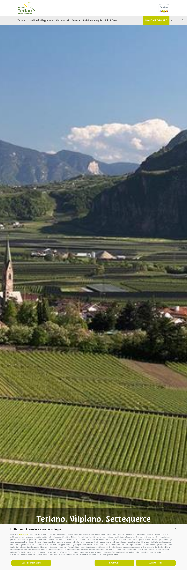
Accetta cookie (155, 563)
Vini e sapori (62, 20)
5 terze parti (23, 534)
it (172, 20)
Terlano (21, 20)
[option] (93, 289)
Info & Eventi (111, 20)
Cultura (76, 20)
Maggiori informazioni (31, 563)
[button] (176, 529)
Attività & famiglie (92, 20)
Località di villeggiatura (41, 20)
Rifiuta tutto (114, 563)
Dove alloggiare (156, 20)
